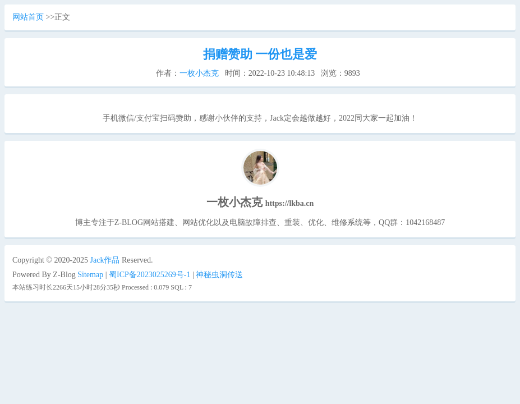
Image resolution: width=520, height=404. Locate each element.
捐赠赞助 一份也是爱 (260, 54)
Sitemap (90, 274)
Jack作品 (105, 260)
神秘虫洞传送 (219, 274)
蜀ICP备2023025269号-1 (149, 274)
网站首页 (28, 17)
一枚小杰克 (199, 73)
